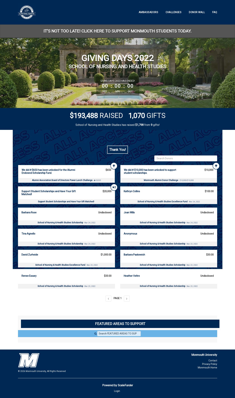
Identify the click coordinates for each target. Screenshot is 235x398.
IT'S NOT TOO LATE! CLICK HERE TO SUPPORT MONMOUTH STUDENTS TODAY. (117, 31)
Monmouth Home (207, 367)
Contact (212, 360)
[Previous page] (108, 299)
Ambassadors (148, 12)
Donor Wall (197, 12)
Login (117, 391)
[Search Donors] (185, 158)
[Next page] (127, 299)
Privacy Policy (209, 364)
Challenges (173, 12)
